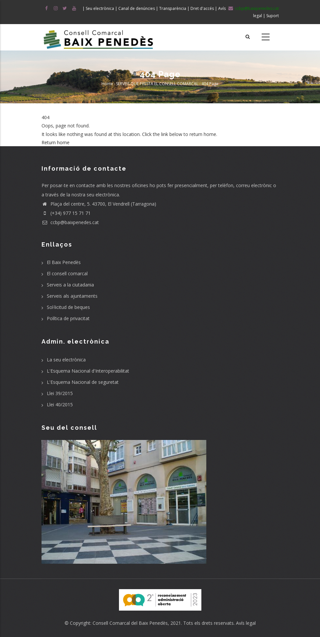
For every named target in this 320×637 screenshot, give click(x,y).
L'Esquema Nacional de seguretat (83, 382)
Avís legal (246, 623)
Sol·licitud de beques (68, 307)
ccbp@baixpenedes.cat (70, 222)
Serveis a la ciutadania (70, 285)
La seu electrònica (66, 359)
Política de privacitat (68, 318)
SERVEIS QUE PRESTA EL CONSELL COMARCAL (157, 83)
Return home (56, 142)
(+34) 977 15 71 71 (66, 213)
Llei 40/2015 (60, 404)
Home (107, 83)
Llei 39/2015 (60, 393)
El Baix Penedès (64, 262)
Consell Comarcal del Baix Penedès (130, 623)
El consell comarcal (67, 273)
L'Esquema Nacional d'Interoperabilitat (88, 371)
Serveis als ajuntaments (72, 296)
